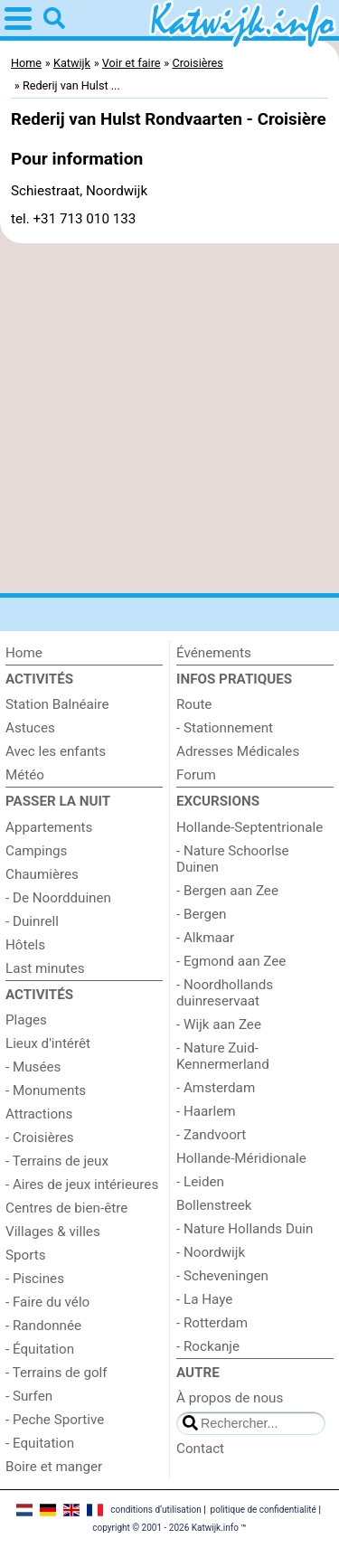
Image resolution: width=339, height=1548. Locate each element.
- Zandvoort (211, 1135)
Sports (25, 1255)
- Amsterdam (215, 1088)
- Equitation (39, 1443)
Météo (24, 775)
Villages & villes (52, 1231)
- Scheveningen (222, 1276)
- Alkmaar (205, 938)
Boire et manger (53, 1466)
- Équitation (39, 1349)
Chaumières (42, 874)
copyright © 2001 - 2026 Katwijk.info (165, 1528)
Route (194, 704)
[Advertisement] (169, 418)
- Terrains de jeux (56, 1161)
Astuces (30, 728)
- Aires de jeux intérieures (81, 1184)
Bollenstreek (214, 1205)
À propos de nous (229, 1398)
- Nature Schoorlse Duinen (232, 859)
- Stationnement (224, 728)
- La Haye (204, 1299)
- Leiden (200, 1182)
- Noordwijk (210, 1252)
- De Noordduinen (58, 898)
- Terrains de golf (56, 1372)
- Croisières (39, 1137)
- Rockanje (208, 1346)
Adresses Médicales (237, 751)
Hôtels (25, 945)
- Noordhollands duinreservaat (224, 993)
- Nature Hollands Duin (244, 1229)
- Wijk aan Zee (218, 1024)
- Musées (33, 1067)
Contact (200, 1448)
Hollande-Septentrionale (249, 827)
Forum (196, 775)
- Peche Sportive (54, 1419)
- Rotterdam (212, 1323)
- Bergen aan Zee (227, 891)
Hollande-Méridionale (241, 1158)
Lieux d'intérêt (47, 1043)
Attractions (38, 1114)
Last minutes (45, 968)
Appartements (48, 827)
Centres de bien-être (66, 1208)
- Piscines (34, 1278)
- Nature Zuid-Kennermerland (222, 1056)
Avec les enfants (55, 751)
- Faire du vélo (47, 1302)
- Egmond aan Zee (231, 961)
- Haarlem (206, 1111)
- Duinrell (32, 921)
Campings (36, 851)
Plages (26, 1020)
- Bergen (201, 914)
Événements (213, 653)
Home (23, 653)
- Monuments (45, 1090)
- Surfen (28, 1396)
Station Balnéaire (57, 704)
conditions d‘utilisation (155, 1510)
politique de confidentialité (263, 1510)
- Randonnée (43, 1325)
